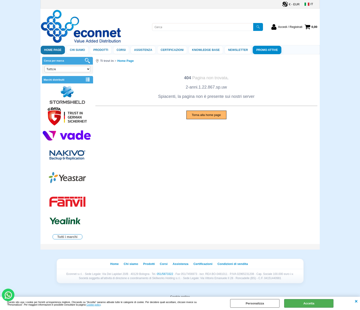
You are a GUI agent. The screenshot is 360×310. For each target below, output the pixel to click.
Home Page (53, 50)
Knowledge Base (206, 50)
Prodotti (100, 50)
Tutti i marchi (67, 237)
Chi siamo (77, 50)
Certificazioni (172, 50)
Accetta (308, 303)
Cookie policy (93, 304)
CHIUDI (356, 301)
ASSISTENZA (143, 50)
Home (114, 264)
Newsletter (238, 50)
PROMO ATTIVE (267, 50)
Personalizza (255, 303)
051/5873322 (165, 274)
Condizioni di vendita (232, 264)
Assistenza (180, 264)
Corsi (121, 50)
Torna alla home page (206, 115)
